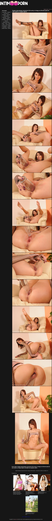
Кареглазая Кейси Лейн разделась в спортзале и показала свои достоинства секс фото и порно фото (17, 493)
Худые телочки (4, 28)
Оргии (6, 23)
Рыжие (3, 24)
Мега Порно (4, 12)
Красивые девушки (6, 18)
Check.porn (28, 516)
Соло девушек (4, 25)
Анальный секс (6, 13)
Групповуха (4, 17)
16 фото (15, 474)
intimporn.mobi (15, 519)
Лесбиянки (3, 19)
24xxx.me (50, 9)
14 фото (40, 474)
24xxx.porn (24, 516)
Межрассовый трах (6, 22)
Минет (3, 23)
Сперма (9, 25)
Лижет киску (8, 19)
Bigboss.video (46, 9)
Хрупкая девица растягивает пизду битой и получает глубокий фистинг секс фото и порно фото (30, 493)
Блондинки (4, 14)
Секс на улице (8, 24)
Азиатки (8, 12)
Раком (9, 23)
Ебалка (9, 28)
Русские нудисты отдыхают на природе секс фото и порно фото (30, 513)
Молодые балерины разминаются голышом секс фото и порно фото (42, 492)
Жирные (8, 17)
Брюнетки (8, 14)
